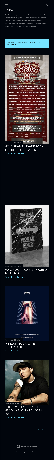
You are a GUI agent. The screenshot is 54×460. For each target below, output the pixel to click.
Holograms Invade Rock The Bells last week (24, 148)
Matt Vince (34, 452)
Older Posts (43, 429)
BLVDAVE (10, 10)
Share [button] (7, 154)
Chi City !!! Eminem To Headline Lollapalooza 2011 (23, 410)
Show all (11, 44)
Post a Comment (18, 154)
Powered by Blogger (27, 446)
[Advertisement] (27, 180)
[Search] (47, 4)
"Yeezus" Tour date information (20, 345)
